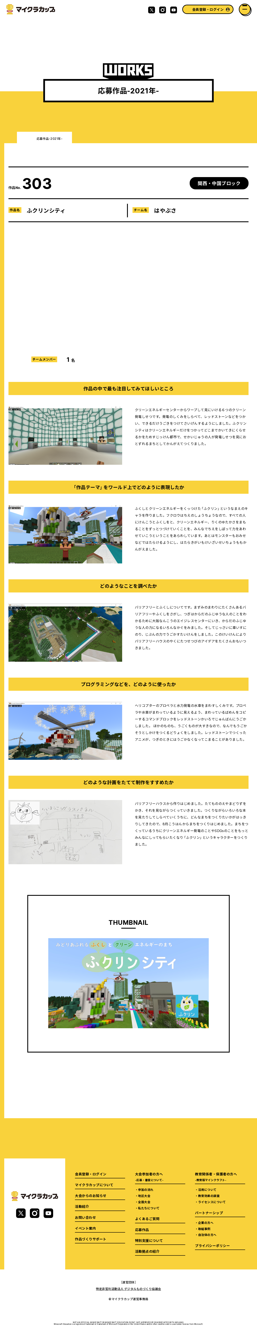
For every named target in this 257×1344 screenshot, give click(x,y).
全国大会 (144, 1202)
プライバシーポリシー (212, 1245)
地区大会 (144, 1196)
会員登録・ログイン (208, 9)
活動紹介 (82, 1206)
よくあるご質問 (147, 1218)
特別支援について (149, 1240)
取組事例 (204, 1229)
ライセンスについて (212, 1202)
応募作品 (142, 1229)
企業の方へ (205, 1223)
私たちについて (148, 1208)
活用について (207, 1189)
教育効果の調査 (209, 1196)
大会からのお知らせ (90, 1195)
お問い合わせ (85, 1217)
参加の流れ (145, 1189)
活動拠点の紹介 (147, 1251)
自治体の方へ (207, 1235)
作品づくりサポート (90, 1238)
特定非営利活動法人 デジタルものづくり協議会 (128, 1289)
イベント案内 (85, 1228)
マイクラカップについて (94, 1184)
